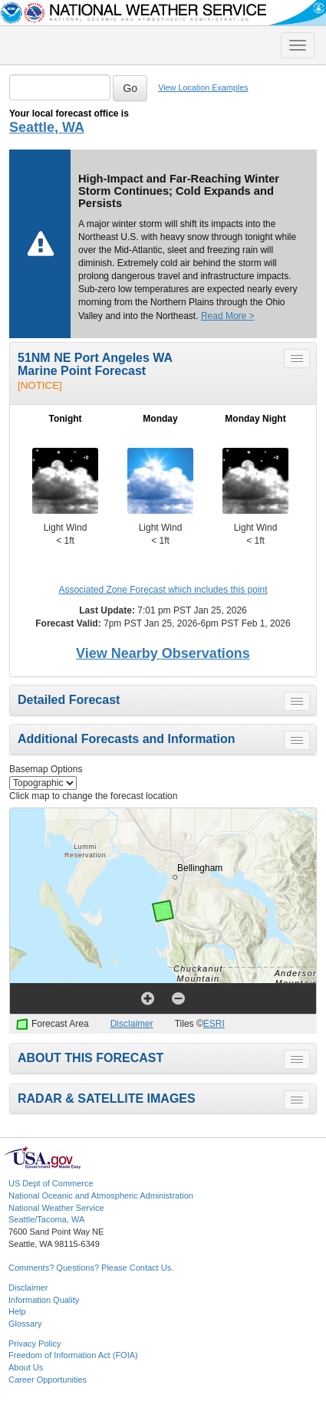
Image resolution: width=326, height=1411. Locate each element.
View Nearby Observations (163, 653)
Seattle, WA (46, 127)
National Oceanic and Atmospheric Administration (100, 1195)
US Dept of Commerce (51, 1183)
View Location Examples (203, 87)
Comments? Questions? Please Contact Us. (90, 1267)
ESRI (214, 1023)
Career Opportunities (47, 1379)
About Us (25, 1367)
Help (17, 1311)
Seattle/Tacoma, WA (46, 1219)
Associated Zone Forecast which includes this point (162, 589)
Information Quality (43, 1299)
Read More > (228, 316)
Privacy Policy (34, 1343)
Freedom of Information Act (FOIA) (73, 1355)
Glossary (24, 1323)
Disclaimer (131, 1023)
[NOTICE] (40, 385)
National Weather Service (56, 1207)
